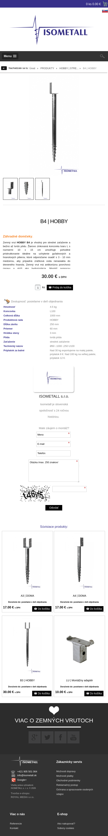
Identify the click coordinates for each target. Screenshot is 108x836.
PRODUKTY (47, 68)
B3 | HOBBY (27, 680)
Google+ (22, 779)
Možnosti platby (64, 775)
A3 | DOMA (27, 595)
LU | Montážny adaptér (79, 680)
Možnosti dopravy (66, 771)
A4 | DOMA (79, 595)
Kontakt (14, 828)
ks (43, 287)
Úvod (32, 68)
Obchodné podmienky (68, 780)
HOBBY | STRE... (68, 68)
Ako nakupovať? (66, 823)
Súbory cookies (65, 828)
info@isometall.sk (27, 775)
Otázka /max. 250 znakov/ (53, 471)
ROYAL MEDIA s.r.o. (22, 797)
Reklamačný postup (67, 785)
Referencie (16, 823)
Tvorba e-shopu (20, 793)
